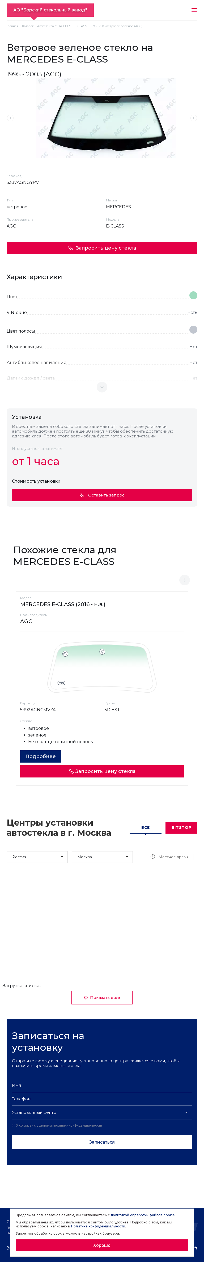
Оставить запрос (102, 495)
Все (145, 827)
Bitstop (182, 827)
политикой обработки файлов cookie (143, 1215)
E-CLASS (81, 26)
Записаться (102, 1142)
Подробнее (41, 756)
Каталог (27, 26)
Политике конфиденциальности (98, 1226)
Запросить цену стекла (102, 248)
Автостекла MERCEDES (54, 26)
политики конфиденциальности (78, 1125)
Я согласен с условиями (57, 1125)
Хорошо (101, 1245)
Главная (12, 26)
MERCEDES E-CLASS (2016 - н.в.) (62, 604)
